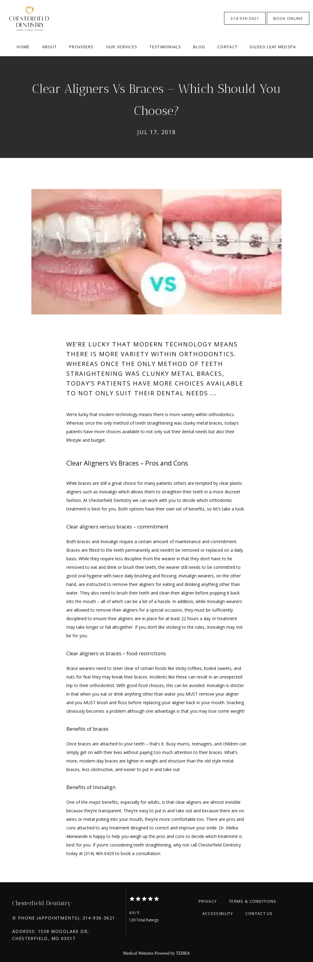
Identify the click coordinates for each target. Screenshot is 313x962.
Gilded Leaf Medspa (273, 46)
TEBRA (183, 953)
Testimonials (165, 46)
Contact (227, 46)
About (49, 46)
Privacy (208, 901)
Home (23, 46)
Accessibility (217, 913)
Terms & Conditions (252, 901)
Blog (199, 46)
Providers (81, 46)
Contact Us (259, 913)
